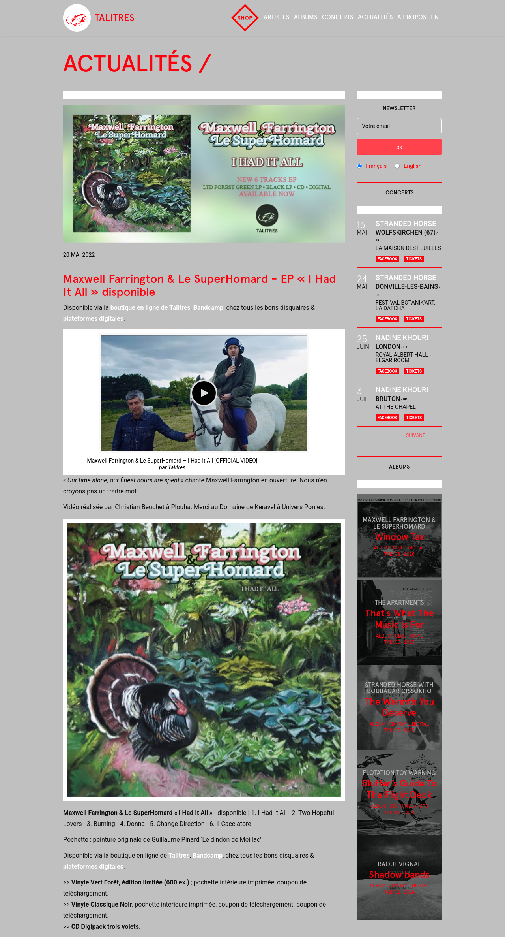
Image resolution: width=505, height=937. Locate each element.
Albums (305, 17)
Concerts (337, 17)
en (435, 17)
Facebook (387, 259)
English (412, 166)
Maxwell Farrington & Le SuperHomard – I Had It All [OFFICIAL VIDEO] (172, 460)
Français (376, 166)
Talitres (176, 467)
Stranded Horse (406, 223)
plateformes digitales (93, 318)
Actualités (375, 17)
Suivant (415, 435)
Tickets (414, 259)
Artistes (276, 17)
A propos (411, 17)
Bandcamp (208, 307)
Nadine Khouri (402, 337)
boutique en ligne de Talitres (150, 307)
